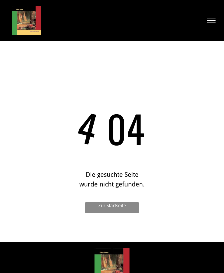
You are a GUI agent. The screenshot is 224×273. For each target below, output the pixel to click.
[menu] (211, 20)
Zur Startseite (112, 205)
